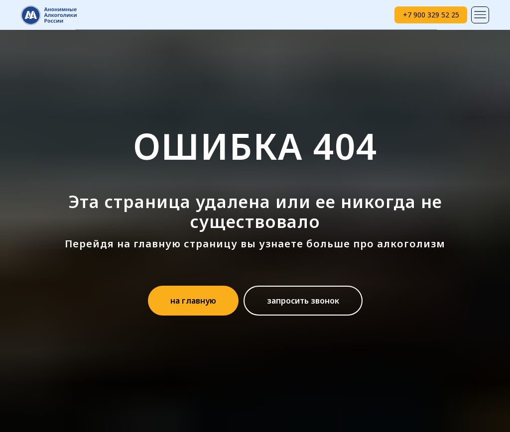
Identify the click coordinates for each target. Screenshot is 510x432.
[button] (303, 301)
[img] (480, 14)
